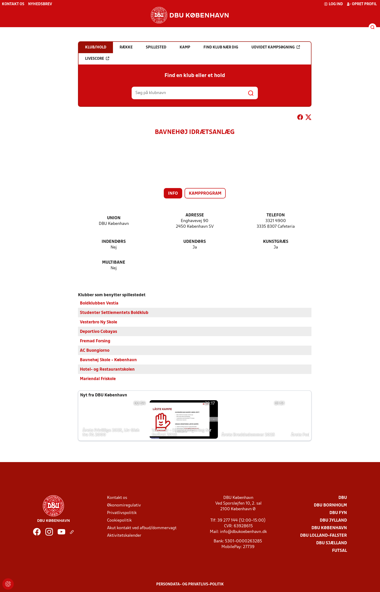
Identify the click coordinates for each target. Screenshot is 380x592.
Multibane (113, 263)
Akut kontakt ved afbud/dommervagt (142, 528)
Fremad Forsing (95, 341)
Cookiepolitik (119, 520)
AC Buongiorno (94, 350)
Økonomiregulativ (124, 505)
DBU (342, 498)
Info (173, 194)
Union (114, 218)
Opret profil (362, 4)
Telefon (276, 215)
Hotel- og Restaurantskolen (107, 369)
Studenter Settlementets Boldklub (114, 313)
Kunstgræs (275, 242)
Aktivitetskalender (124, 535)
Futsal (339, 551)
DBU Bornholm (330, 505)
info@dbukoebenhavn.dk (243, 532)
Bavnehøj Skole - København (108, 360)
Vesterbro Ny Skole (98, 322)
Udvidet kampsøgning (275, 47)
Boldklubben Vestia (99, 303)
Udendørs (194, 242)
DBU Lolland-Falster (323, 535)
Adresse (195, 215)
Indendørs (114, 242)
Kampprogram (205, 194)
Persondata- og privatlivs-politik (190, 584)
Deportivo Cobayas (98, 332)
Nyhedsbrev (40, 4)
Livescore (97, 58)
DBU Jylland (333, 520)
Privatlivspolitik (122, 513)
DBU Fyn (338, 513)
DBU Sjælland (331, 543)
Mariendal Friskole (98, 379)
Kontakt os (13, 4)
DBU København (329, 528)
